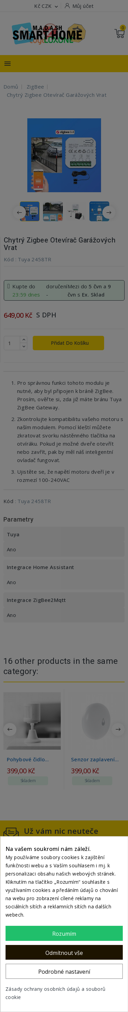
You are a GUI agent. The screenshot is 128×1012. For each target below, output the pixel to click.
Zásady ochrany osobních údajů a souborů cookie (55, 993)
